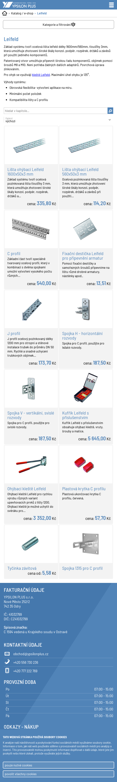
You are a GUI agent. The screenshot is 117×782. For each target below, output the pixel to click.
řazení (56, 120)
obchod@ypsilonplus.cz (26, 653)
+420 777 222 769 (20, 670)
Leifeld (42, 13)
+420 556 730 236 (21, 661)
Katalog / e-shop (22, 13)
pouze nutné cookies (18, 765)
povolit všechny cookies (21, 774)
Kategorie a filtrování (59, 23)
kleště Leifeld (41, 75)
